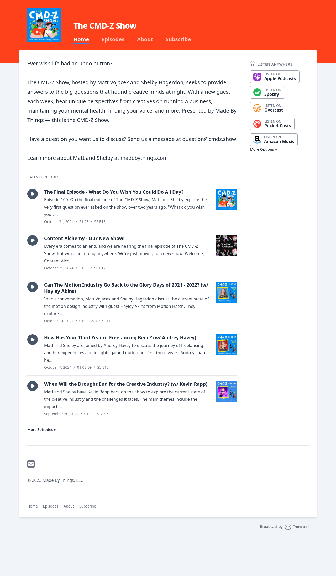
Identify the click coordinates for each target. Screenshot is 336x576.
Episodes (113, 39)
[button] (32, 194)
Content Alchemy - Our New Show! (84, 238)
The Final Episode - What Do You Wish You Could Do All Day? (113, 192)
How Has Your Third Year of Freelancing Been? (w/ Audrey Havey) (120, 337)
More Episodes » (41, 429)
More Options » (263, 149)
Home (81, 39)
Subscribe (178, 39)
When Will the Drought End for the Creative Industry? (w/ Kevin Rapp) (125, 384)
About (145, 39)
